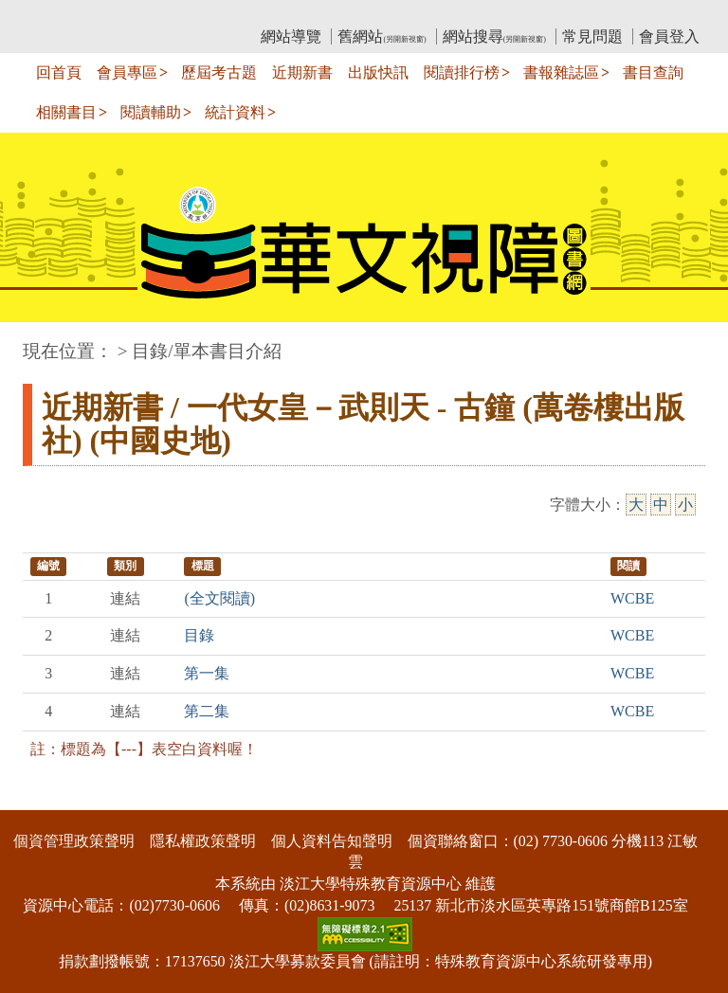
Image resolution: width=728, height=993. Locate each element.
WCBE (632, 598)
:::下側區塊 (36, 797)
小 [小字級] (685, 504)
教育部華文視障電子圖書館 (191, 15)
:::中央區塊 (36, 342)
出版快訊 (378, 72)
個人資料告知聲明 (331, 841)
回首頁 (59, 72)
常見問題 (592, 36)
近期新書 (302, 72)
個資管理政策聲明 (74, 841)
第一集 (206, 673)
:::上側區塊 (59, 15)
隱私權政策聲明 (203, 841)
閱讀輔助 (150, 112)
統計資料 (235, 112)
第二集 (206, 711)
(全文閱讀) (219, 598)
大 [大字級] (636, 504)
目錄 (199, 635)
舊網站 (381, 36)
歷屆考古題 (219, 72)
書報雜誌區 (561, 72)
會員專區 (127, 72)
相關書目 (66, 112)
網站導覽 (291, 36)
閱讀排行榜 (462, 72)
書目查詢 (653, 72)
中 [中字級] (660, 504)
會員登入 (669, 36)
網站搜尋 (494, 36)
